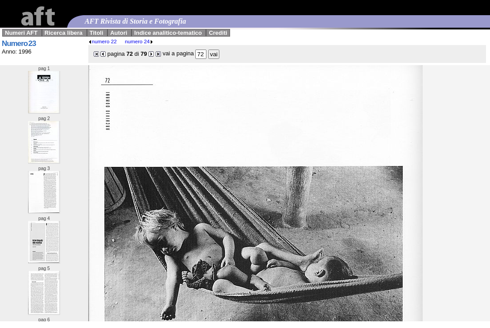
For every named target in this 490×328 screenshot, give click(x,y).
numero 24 (139, 41)
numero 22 (102, 41)
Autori (118, 32)
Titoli (96, 32)
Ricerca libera (63, 32)
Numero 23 (19, 43)
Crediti (218, 32)
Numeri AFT (21, 32)
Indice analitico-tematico (168, 32)
